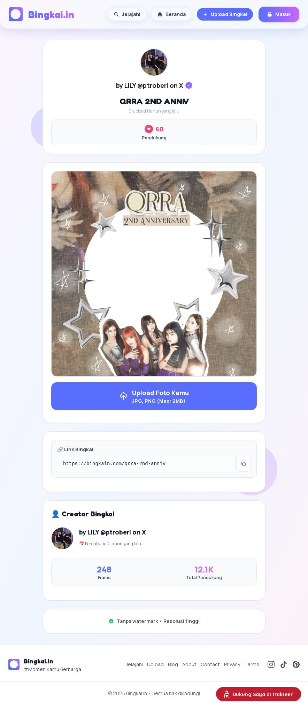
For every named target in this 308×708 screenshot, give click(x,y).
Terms (251, 664)
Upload (155, 664)
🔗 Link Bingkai (75, 449)
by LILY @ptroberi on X (149, 85)
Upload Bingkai (224, 14)
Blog (173, 664)
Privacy (232, 664)
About (189, 664)
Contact (210, 664)
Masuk (279, 14)
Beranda (171, 14)
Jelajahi (127, 14)
